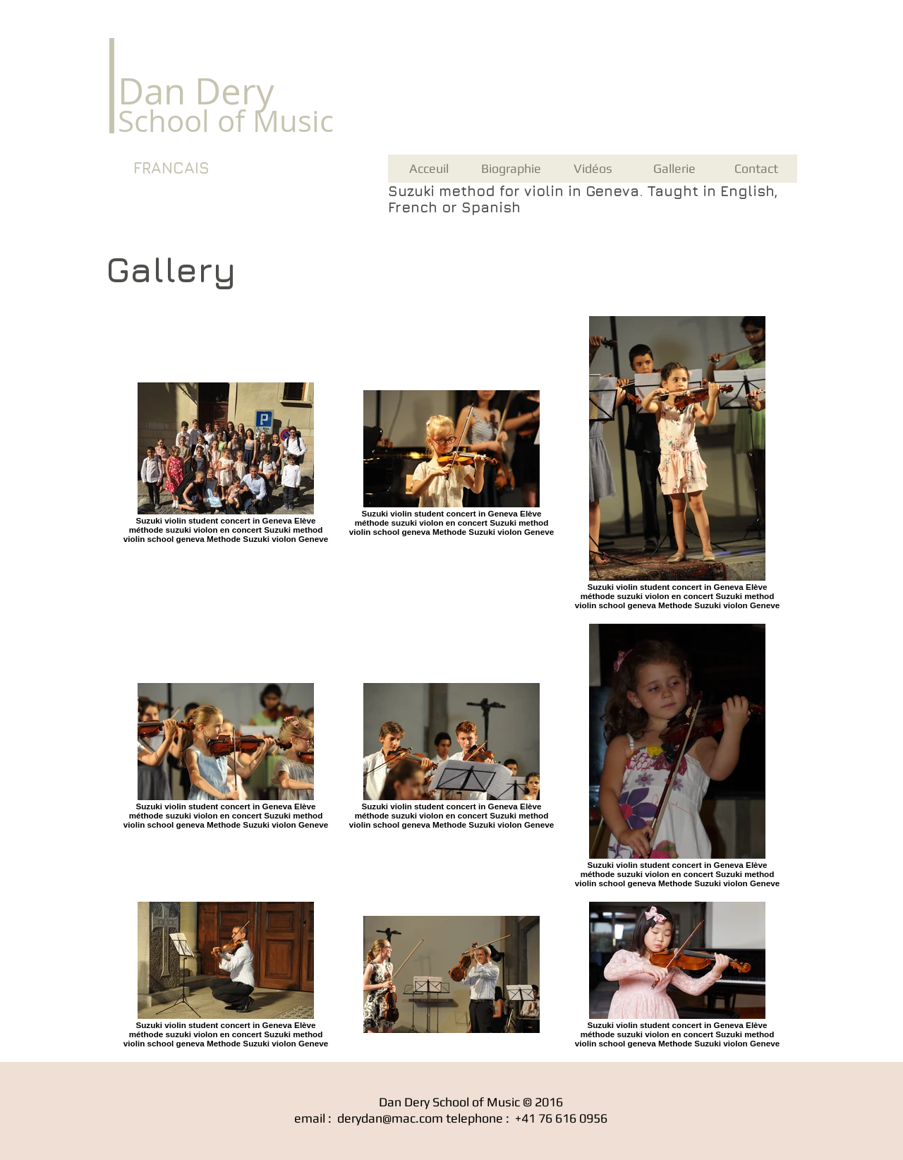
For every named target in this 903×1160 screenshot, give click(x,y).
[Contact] (756, 169)
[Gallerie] (674, 169)
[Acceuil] (429, 169)
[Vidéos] (593, 169)
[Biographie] (511, 169)
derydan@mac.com (390, 1118)
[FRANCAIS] (171, 169)
